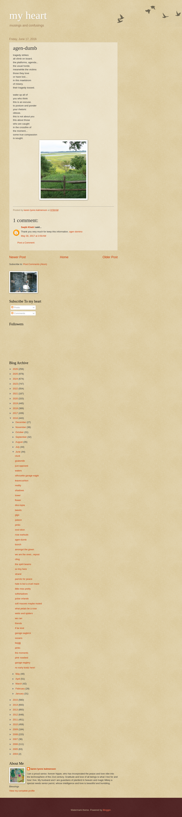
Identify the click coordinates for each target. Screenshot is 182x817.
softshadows (21, 593)
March (18, 683)
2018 (15, 408)
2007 (15, 739)
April (18, 678)
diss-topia (20, 505)
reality (18, 485)
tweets (18, 510)
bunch (18, 544)
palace (18, 520)
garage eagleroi (23, 633)
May (17, 673)
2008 (15, 734)
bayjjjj (18, 643)
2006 (15, 744)
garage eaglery (22, 662)
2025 (15, 373)
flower (18, 500)
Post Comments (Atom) (35, 264)
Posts (15, 307)
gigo (17, 515)
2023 (15, 383)
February (20, 688)
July (17, 447)
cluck (17, 456)
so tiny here (21, 569)
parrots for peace (23, 579)
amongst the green (24, 549)
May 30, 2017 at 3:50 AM (33, 236)
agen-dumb (20, 539)
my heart (28, 15)
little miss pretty (23, 588)
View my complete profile (22, 790)
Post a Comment (25, 242)
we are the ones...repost (27, 554)
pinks (17, 525)
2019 (15, 403)
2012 (15, 714)
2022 (15, 388)
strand (18, 574)
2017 (15, 413)
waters (18, 470)
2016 (15, 418)
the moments (21, 653)
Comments (18, 313)
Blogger (107, 810)
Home (64, 257)
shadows (19, 490)
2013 (15, 709)
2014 (15, 704)
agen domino (75, 231)
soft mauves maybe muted (28, 603)
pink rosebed (21, 657)
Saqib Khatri (27, 227)
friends (18, 623)
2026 (15, 369)
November (21, 427)
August (19, 442)
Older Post (110, 257)
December (21, 422)
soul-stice (20, 529)
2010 (15, 724)
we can (18, 618)
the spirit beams (23, 564)
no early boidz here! (25, 667)
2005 (15, 749)
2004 (15, 754)
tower (17, 495)
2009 (15, 729)
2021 (15, 393)
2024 (15, 378)
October (19, 432)
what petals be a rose (26, 608)
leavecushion (21, 480)
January (19, 693)
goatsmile (20, 460)
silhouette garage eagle (27, 475)
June (18, 451)
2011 (15, 719)
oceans (18, 638)
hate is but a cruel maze (27, 583)
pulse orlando (22, 598)
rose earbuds (21, 534)
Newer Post (17, 257)
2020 (15, 398)
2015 (15, 699)
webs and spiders (24, 613)
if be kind (19, 628)
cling (17, 559)
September (21, 437)
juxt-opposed (21, 465)
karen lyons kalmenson (43, 769)
